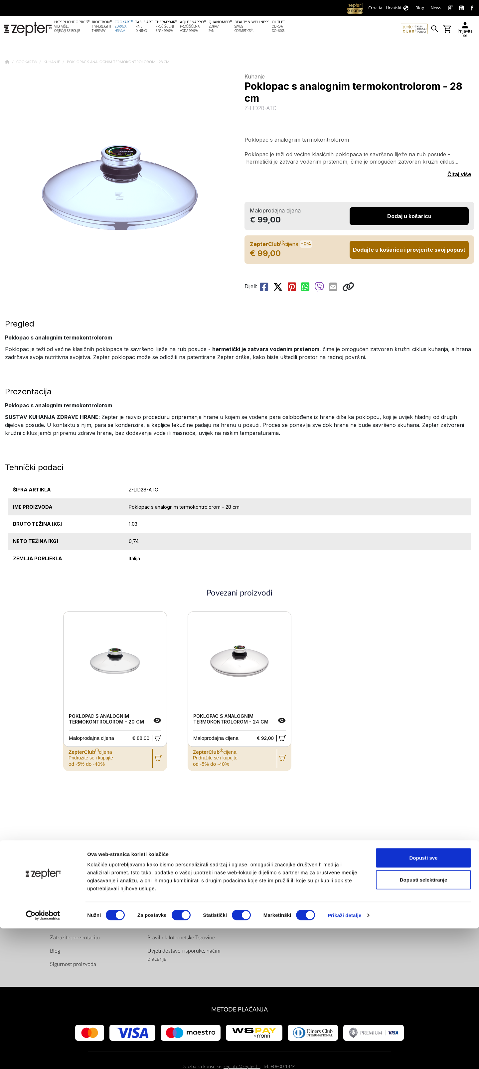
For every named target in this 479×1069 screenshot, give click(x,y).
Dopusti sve (423, 998)
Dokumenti (160, 885)
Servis (154, 925)
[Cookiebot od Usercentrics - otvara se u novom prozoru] (43, 1056)
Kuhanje (52, 63)
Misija (57, 898)
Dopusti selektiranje (423, 1020)
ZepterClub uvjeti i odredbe (179, 912)
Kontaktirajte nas (69, 925)
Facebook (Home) (273, 885)
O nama (59, 885)
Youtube (262, 898)
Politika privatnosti (168, 898)
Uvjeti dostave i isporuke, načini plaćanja (184, 956)
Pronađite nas (268, 871)
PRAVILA (159, 871)
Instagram (264, 912)
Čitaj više (459, 175)
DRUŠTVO (64, 871)
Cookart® (27, 63)
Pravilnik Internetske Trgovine (181, 938)
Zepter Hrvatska (68, 912)
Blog (55, 952)
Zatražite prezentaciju (75, 938)
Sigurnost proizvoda (73, 965)
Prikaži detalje (345, 1056)
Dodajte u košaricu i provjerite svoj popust (409, 250)
